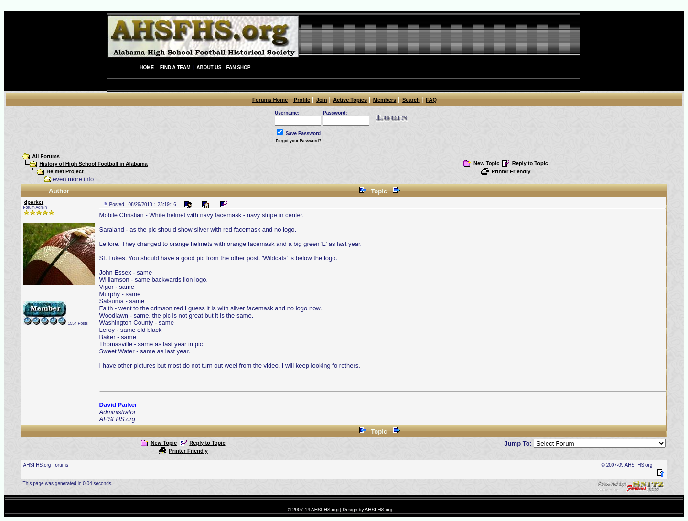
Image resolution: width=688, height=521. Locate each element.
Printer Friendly (511, 171)
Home (147, 67)
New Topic (486, 163)
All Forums (46, 156)
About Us (208, 67)
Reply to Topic (530, 163)
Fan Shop (238, 67)
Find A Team (175, 67)
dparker (34, 202)
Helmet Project (64, 171)
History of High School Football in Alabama (93, 164)
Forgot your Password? (298, 140)
